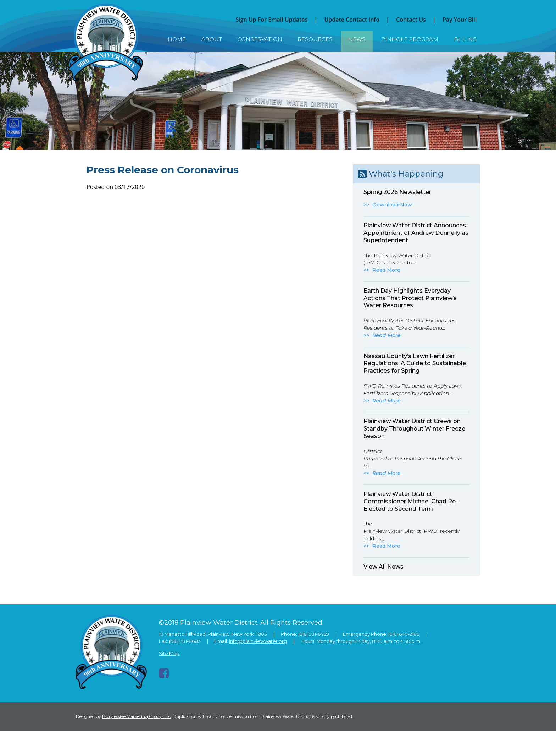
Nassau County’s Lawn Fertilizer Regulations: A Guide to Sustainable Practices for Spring (414, 363)
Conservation (260, 39)
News (357, 39)
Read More (386, 270)
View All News (383, 566)
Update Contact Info (351, 19)
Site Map (169, 653)
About (211, 39)
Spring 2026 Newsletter (397, 192)
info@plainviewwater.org (258, 641)
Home (177, 39)
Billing (465, 39)
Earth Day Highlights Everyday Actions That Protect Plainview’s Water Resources (410, 298)
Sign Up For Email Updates (271, 19)
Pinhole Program (409, 39)
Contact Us (411, 19)
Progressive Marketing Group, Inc (136, 716)
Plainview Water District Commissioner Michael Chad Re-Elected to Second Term (410, 501)
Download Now (392, 204)
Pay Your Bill (460, 19)
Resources (315, 39)
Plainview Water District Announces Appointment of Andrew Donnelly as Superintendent (415, 233)
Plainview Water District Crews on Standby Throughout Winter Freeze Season (414, 428)
